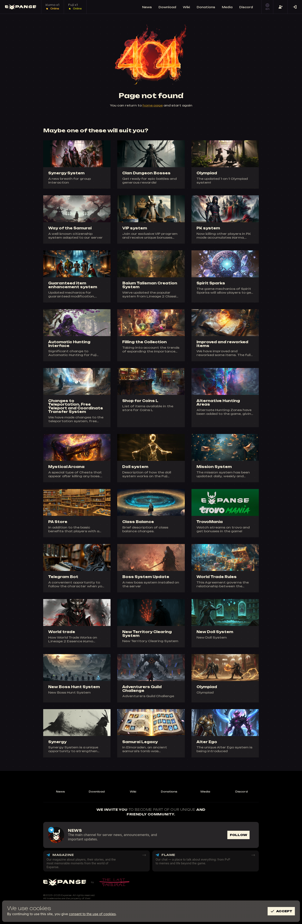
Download (97, 791)
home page (153, 105)
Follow (238, 835)
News (60, 791)
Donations (169, 791)
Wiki (133, 791)
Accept (281, 911)
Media (205, 791)
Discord (241, 791)
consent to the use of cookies (92, 914)
